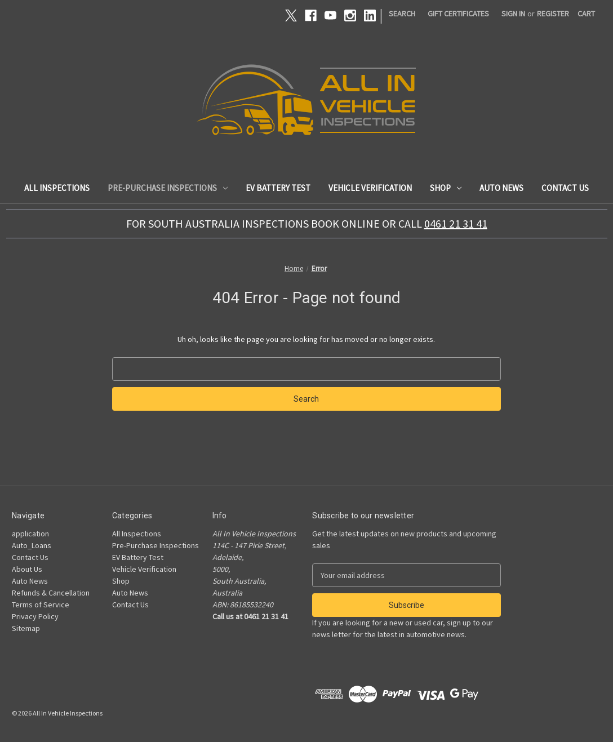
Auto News (501, 188)
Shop (445, 188)
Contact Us (565, 188)
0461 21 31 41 (455, 223)
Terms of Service (40, 604)
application (30, 533)
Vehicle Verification (370, 188)
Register (553, 13)
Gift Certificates (458, 13)
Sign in (513, 13)
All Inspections (57, 188)
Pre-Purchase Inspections (168, 188)
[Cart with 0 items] (586, 14)
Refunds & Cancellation (51, 593)
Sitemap (26, 628)
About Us (27, 569)
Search (402, 13)
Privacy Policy (35, 616)
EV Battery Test (278, 188)
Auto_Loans (31, 545)
